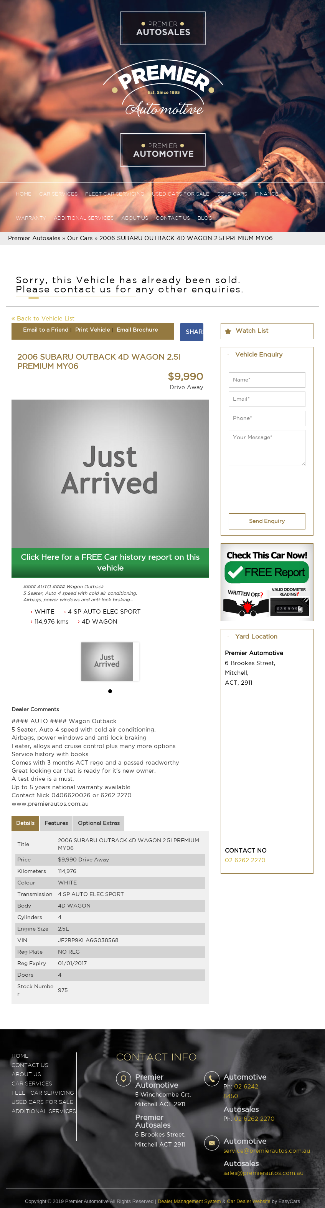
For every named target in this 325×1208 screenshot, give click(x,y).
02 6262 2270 (245, 860)
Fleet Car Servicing (114, 194)
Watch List (252, 331)
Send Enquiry (267, 521)
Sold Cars (232, 194)
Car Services (58, 194)
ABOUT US (26, 1074)
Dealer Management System (189, 1201)
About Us (134, 218)
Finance (267, 194)
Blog (205, 218)
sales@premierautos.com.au (263, 1173)
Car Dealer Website (249, 1201)
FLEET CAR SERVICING (43, 1093)
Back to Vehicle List (43, 318)
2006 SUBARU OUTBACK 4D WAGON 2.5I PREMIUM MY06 (186, 238)
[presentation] (261, 484)
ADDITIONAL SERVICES (44, 1111)
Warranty (31, 218)
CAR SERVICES (32, 1084)
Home (23, 194)
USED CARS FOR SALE (42, 1102)
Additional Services (84, 218)
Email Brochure (137, 330)
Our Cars (79, 238)
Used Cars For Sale (181, 194)
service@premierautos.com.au (266, 1150)
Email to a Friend (45, 330)
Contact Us (173, 218)
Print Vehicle (92, 330)
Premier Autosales (34, 238)
